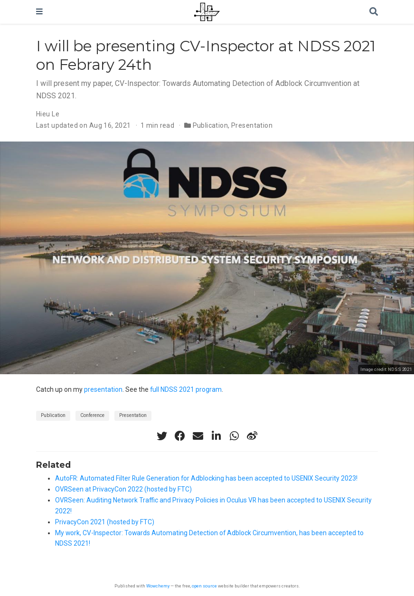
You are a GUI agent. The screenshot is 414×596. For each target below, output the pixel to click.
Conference (92, 415)
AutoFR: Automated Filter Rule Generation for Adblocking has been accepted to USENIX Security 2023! (206, 478)
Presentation (252, 125)
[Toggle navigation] (39, 12)
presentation (103, 389)
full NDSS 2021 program (186, 389)
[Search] (373, 12)
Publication (210, 125)
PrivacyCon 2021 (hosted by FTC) (104, 522)
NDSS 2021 (400, 369)
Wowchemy (157, 585)
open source (204, 585)
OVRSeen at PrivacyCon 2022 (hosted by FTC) (123, 489)
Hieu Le (47, 114)
